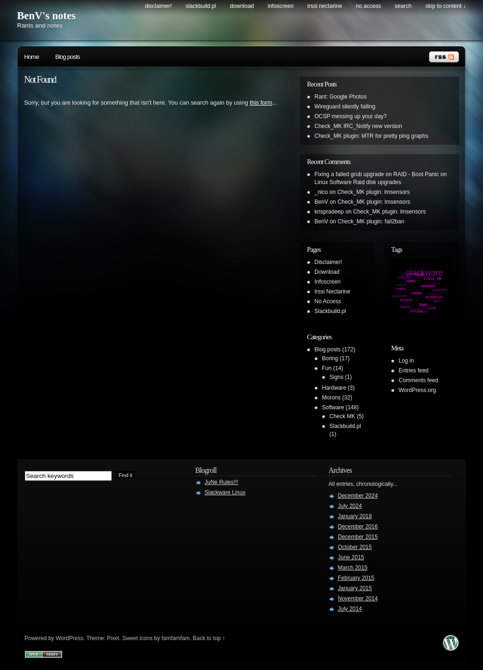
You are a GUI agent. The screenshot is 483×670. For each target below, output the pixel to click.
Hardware (334, 388)
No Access (368, 6)
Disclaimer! (158, 6)
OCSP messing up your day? (351, 116)
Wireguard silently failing (345, 106)
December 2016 (358, 526)
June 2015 (351, 557)
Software (333, 407)
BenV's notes (46, 15)
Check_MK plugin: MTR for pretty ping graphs (371, 136)
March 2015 (353, 567)
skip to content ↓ (445, 6)
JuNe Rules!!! (221, 482)
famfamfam (176, 638)
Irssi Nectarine (324, 6)
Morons (331, 397)
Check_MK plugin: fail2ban (371, 221)
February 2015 (356, 578)
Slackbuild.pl (201, 6)
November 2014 (358, 598)
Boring (330, 358)
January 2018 (355, 516)
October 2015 (355, 547)
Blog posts (67, 56)
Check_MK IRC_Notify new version (358, 126)
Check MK (342, 416)
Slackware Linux (225, 492)
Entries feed (414, 370)
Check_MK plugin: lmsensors (373, 192)
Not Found (40, 79)
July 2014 (350, 609)
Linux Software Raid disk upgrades (358, 182)
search (403, 6)
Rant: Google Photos (341, 96)
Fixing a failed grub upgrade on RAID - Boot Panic (377, 174)
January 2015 (355, 588)
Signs (337, 377)
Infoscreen (281, 6)
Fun (327, 368)
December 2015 (358, 537)
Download (242, 6)
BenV (321, 202)
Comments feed (419, 380)
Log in (406, 360)
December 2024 (358, 495)
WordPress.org (417, 390)
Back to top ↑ (209, 638)
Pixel (113, 638)
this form (261, 103)
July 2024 (350, 506)
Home (31, 56)
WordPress (69, 638)
